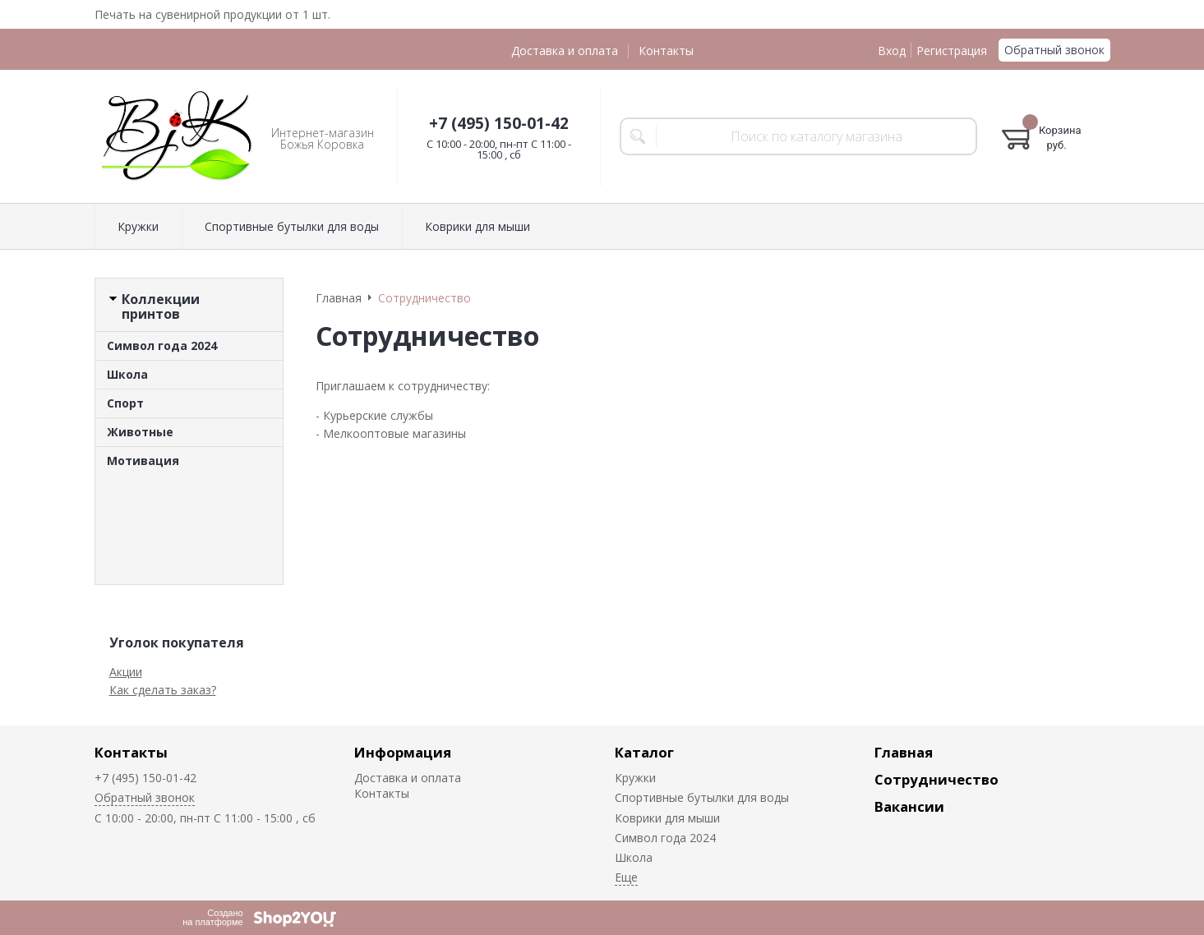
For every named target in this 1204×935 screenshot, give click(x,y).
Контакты (666, 50)
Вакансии (909, 806)
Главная (903, 752)
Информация (402, 752)
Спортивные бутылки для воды (292, 226)
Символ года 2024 (162, 345)
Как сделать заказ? (162, 690)
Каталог (644, 752)
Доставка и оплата (564, 50)
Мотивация (143, 460)
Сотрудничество (936, 779)
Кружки (138, 226)
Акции (125, 671)
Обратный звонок (1054, 50)
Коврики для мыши (477, 226)
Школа (127, 374)
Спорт (125, 403)
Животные (140, 432)
